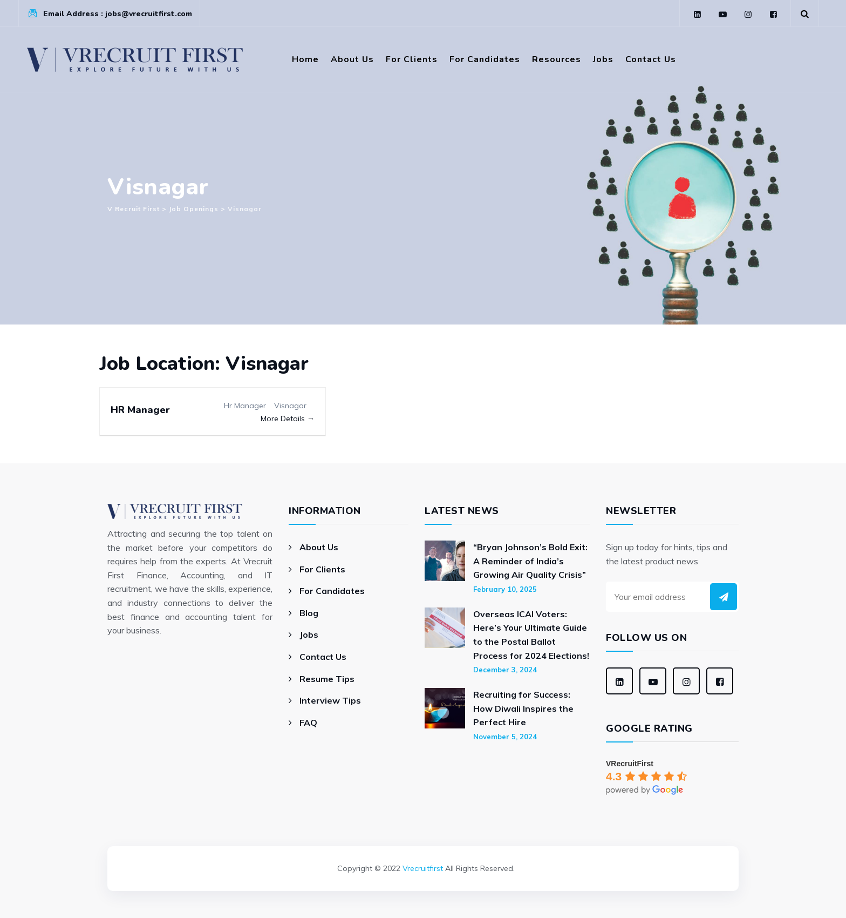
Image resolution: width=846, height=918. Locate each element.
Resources (556, 59)
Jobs (603, 59)
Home (305, 59)
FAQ (308, 722)
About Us (352, 59)
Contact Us (650, 59)
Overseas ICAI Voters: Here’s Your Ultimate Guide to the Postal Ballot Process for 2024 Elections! (531, 635)
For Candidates (484, 59)
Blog (308, 613)
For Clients (412, 59)
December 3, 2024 (505, 669)
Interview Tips (330, 700)
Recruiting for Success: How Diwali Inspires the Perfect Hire (523, 708)
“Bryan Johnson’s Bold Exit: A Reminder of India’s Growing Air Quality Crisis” (530, 561)
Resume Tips (326, 678)
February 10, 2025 (505, 589)
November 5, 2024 (505, 736)
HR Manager (140, 409)
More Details (288, 418)
